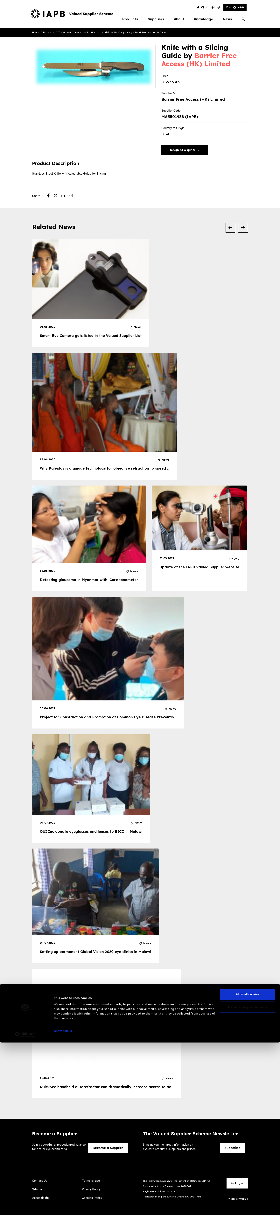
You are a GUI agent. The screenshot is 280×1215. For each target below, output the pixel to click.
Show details (63, 1203)
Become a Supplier (108, 1148)
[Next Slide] (243, 228)
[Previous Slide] (230, 228)
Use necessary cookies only (247, 1179)
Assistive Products (86, 32)
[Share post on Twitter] (57, 196)
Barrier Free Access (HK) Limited (199, 59)
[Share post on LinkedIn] (65, 196)
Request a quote (185, 150)
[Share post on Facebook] (50, 196)
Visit (235, 7)
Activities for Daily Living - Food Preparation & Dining (134, 32)
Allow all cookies (247, 1167)
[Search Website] (243, 19)
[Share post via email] (73, 196)
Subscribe (232, 1148)
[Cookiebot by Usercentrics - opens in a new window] (25, 1207)
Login (216, 7)
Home (35, 32)
